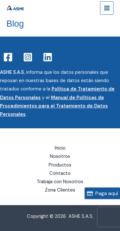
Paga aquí (102, 193)
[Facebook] (8, 57)
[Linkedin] (48, 57)
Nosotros (60, 156)
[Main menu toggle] (107, 8)
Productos (60, 165)
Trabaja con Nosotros (60, 182)
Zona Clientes (60, 190)
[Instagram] (28, 57)
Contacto (60, 173)
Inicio (60, 148)
